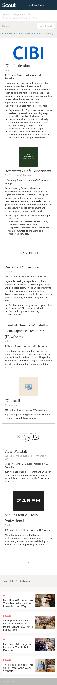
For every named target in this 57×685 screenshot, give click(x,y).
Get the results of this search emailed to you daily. (28, 34)
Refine (5, 26)
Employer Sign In (36, 5)
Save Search (46, 26)
